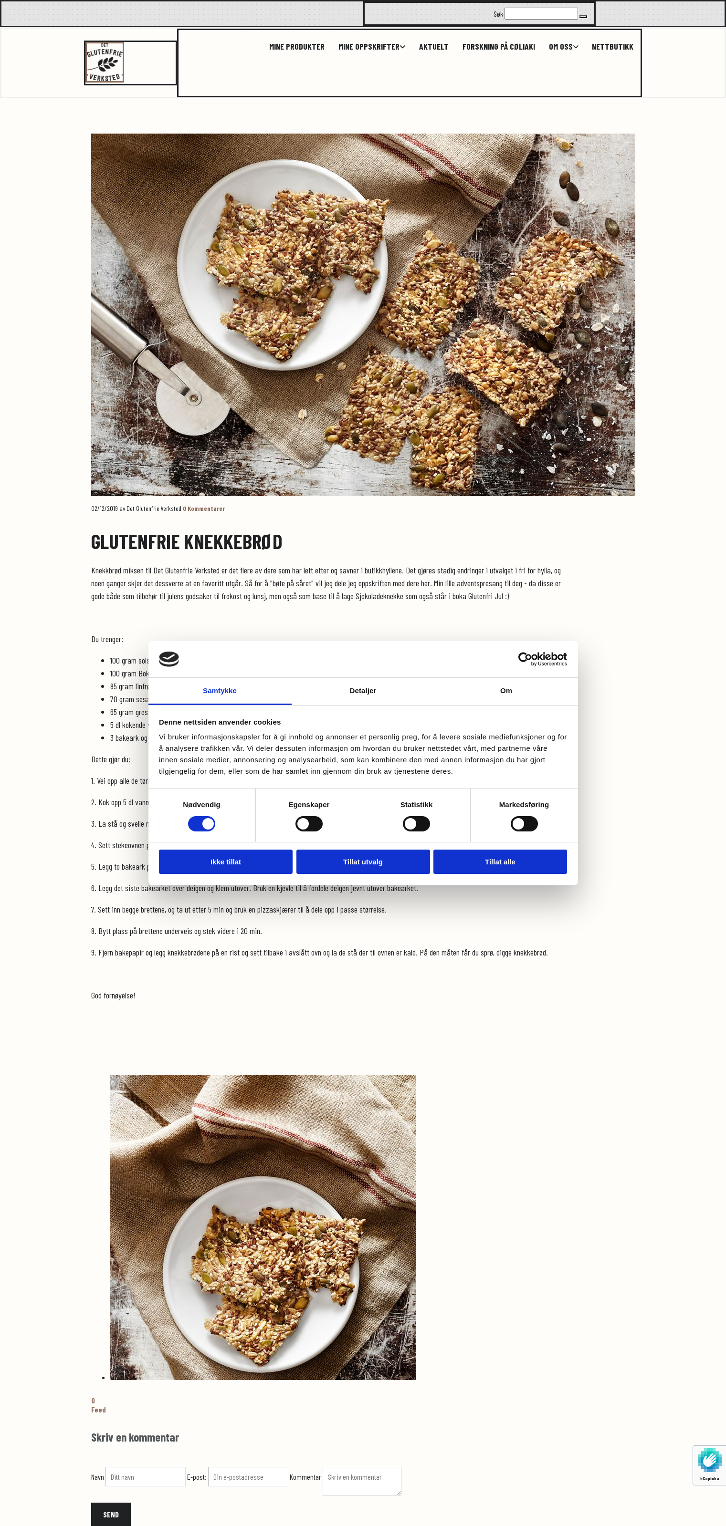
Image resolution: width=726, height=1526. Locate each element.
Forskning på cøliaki (496, 46)
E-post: (197, 1476)
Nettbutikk (612, 46)
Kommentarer (204, 508)
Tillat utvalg (363, 862)
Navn (98, 1476)
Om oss (559, 46)
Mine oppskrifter (365, 46)
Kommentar (306, 1476)
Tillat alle (500, 862)
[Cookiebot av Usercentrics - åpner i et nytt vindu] (525, 659)
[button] (583, 16)
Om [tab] (506, 690)
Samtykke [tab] (220, 690)
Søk (498, 13)
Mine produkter (292, 46)
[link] (361, 46)
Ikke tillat (225, 862)
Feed (98, 1409)
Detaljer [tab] (363, 690)
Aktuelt (431, 46)
